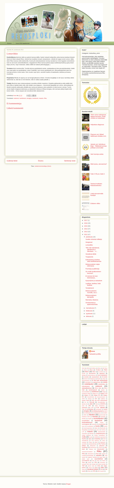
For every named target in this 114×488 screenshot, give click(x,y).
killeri (85, 414)
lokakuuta (89, 311)
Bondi (98, 378)
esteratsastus (86, 386)
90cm (94, 371)
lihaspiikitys (85, 429)
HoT (96, 398)
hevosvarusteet (101, 397)
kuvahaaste (90, 426)
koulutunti (35, 98)
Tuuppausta (89, 257)
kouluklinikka (85, 420)
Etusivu (9, 43)
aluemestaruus (91, 375)
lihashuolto (103, 428)
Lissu (97, 429)
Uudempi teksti (12, 161)
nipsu (90, 438)
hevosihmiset (90, 397)
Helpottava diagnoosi (97, 124)
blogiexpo (92, 378)
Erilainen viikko (95, 203)
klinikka (84, 418)
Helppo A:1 (95, 393)
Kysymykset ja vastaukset (94, 280)
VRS (94, 471)
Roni (97, 453)
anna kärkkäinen (102, 375)
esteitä (105, 382)
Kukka (101, 422)
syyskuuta (89, 313)
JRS (89, 405)
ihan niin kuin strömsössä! (99, 400)
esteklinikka (101, 384)
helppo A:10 (103, 393)
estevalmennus (87, 388)
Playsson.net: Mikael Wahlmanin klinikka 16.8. (98, 135)
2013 (86, 231)
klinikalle (103, 416)
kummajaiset (85, 424)
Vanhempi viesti (69, 161)
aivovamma (92, 373)
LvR (83, 431)
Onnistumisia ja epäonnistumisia (92, 303)
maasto (41, 98)
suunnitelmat (99, 459)
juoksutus (84, 407)
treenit (89, 462)
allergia (84, 375)
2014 (86, 229)
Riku (45, 98)
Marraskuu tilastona (92, 300)
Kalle (83, 409)
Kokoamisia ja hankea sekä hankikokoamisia (93, 260)
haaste (103, 390)
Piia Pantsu (102, 444)
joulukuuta (89, 237)
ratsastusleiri (100, 449)
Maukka (92, 433)
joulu (83, 405)
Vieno (83, 469)
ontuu (103, 440)
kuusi (83, 426)
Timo (83, 462)
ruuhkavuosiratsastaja (87, 455)
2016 (86, 223)
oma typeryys (95, 440)
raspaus (91, 449)
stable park (85, 459)
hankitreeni (22, 98)
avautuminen (95, 377)
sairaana (99, 455)
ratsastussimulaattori (87, 451)
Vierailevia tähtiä (91, 254)
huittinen (103, 398)
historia (90, 398)
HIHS (83, 398)
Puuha (100, 447)
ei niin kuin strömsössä (99, 380)
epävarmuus (96, 382)
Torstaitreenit (90, 288)
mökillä (96, 437)
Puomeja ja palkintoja (92, 269)
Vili (102, 469)
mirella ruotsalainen (99, 435)
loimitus (103, 429)
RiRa (83, 453)
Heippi (104, 391)
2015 (86, 226)
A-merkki (100, 371)
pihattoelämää (92, 444)
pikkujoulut (92, 445)
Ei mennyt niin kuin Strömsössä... (92, 277)
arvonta (86, 377)
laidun (96, 428)
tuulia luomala (101, 464)
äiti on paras (101, 471)
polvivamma (93, 447)
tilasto (103, 460)
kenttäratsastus (97, 412)
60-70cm (105, 368)
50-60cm (93, 368)
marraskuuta (90, 308)
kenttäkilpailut (87, 412)
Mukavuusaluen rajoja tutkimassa (93, 265)
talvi (93, 460)
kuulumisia (102, 424)
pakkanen (102, 442)
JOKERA (102, 404)
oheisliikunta (85, 440)
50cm (99, 368)
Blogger (68, 484)
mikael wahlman (86, 435)
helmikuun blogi (86, 393)
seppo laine (102, 457)
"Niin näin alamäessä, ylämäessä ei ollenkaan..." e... (92, 249)
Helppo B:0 (97, 395)
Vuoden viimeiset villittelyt (94, 239)
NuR (104, 438)
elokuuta (89, 316)
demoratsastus (85, 380)
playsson (102, 445)
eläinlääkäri (88, 382)
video (102, 467)
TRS (95, 462)
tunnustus (102, 462)
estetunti (16, 98)
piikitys (84, 445)
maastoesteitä (101, 431)
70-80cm (98, 370)
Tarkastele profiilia (95, 354)
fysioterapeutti (93, 390)
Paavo (90, 442)
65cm (91, 370)
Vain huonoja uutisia (96, 154)
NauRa (84, 438)
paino (96, 442)
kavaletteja (90, 409)
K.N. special (100, 407)
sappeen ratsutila (92, 457)
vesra (96, 467)
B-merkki (104, 377)
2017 (86, 220)
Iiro (85, 402)
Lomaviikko (89, 245)
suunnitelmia (85, 460)
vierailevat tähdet (92, 469)
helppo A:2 (87, 395)
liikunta (92, 429)
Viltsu (89, 471)
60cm (85, 370)
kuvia (98, 426)
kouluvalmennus (87, 422)
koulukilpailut (99, 418)
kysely (105, 426)
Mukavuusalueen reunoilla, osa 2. (91, 291)
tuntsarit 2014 (85, 464)
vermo (90, 467)
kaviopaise (98, 409)
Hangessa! (89, 242)
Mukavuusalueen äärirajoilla (91, 296)
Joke (96, 404)
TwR (83, 466)
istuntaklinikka (101, 402)
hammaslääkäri (86, 391)
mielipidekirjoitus (100, 433)
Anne (93, 351)
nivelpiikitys (97, 438)
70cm (105, 370)
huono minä (85, 400)
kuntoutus (94, 424)
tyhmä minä (91, 465)
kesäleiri (105, 412)
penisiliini (84, 444)
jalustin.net (85, 404)
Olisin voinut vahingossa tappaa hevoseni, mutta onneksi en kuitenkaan (98, 116)
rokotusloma (90, 453)
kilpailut (92, 415)
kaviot (105, 409)
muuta (90, 437)
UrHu (98, 466)
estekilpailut (89, 384)
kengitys (29, 98)
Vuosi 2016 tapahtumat (22, 43)
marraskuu (84, 433)
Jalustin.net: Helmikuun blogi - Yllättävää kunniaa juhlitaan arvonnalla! (98, 146)
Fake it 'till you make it (97, 174)
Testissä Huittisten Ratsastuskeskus (96, 184)
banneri (86, 378)
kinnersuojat (102, 414)
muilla (84, 437)
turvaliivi (94, 464)
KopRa (89, 418)
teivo (98, 460)
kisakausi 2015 (86, 416)
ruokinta (103, 453)
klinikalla (95, 416)
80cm (87, 371)
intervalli (91, 402)
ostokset (84, 442)
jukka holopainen (100, 405)
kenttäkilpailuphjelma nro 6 (99, 411)
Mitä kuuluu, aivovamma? (98, 164)
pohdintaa (85, 447)
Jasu (91, 404)
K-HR (92, 407)
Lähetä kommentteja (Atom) (43, 166)
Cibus (104, 378)
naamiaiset (103, 437)
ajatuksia (102, 373)
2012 (86, 234)
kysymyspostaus (88, 428)
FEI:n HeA (98, 388)
